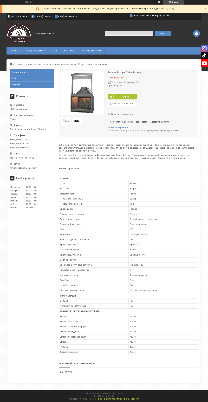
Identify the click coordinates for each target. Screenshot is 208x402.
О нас (54, 50)
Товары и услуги (34, 50)
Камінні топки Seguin (69, 155)
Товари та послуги (24, 64)
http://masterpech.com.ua (22, 158)
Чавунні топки (44, 64)
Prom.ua (119, 393)
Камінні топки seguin (65, 64)
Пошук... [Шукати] (163, 33)
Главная (14, 50)
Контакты (69, 50)
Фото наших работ (91, 50)
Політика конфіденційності (126, 399)
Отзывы (16, 84)
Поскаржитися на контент (101, 399)
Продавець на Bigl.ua (104, 396)
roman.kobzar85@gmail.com (23, 168)
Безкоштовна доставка (122, 114)
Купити (125, 97)
